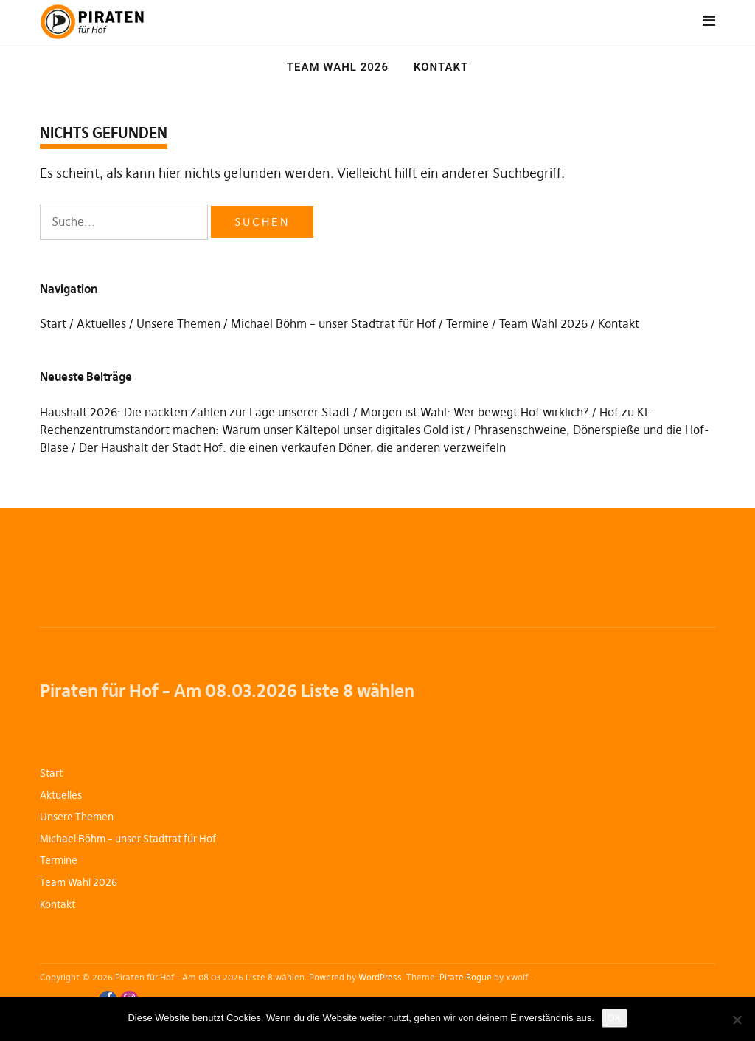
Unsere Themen (178, 323)
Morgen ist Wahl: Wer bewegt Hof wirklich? (475, 412)
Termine (467, 323)
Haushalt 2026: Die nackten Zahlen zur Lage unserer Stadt (195, 412)
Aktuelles (101, 323)
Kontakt (441, 67)
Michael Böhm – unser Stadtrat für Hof (333, 323)
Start (53, 323)
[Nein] (736, 1019)
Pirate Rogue (465, 977)
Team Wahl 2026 (338, 67)
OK (615, 1017)
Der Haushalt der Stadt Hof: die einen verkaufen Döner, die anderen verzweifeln (292, 447)
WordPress (380, 977)
